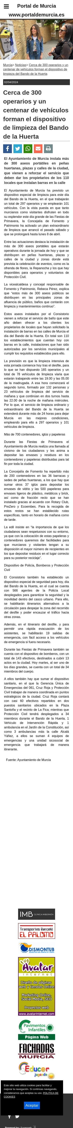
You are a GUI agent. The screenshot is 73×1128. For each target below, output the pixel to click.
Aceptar (32, 1105)
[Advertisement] (31, 878)
